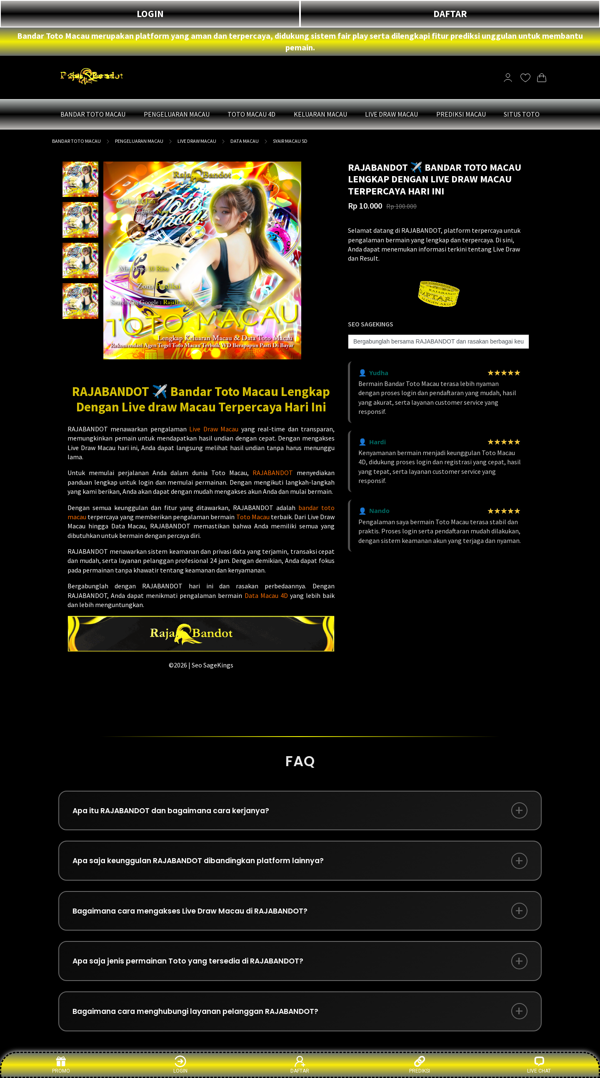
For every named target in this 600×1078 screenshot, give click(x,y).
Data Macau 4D (266, 595)
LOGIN (150, 13)
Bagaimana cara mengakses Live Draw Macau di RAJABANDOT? (197, 915)
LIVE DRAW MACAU (197, 141)
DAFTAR (450, 13)
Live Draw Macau (213, 429)
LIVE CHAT (539, 1064)
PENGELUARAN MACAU (139, 141)
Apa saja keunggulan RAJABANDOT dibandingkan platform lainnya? (206, 863)
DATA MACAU (244, 141)
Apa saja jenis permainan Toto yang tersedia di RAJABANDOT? (194, 967)
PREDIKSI (419, 1064)
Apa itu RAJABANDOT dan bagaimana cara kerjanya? (177, 811)
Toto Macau (253, 517)
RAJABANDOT (272, 472)
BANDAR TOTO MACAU (76, 141)
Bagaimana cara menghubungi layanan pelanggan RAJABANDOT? (204, 1019)
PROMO (61, 1064)
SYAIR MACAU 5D (290, 141)
